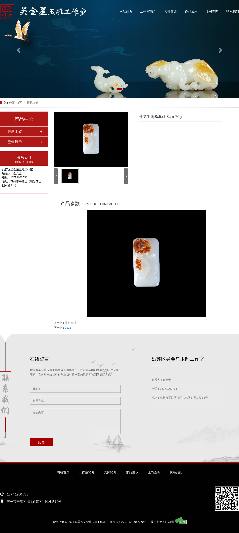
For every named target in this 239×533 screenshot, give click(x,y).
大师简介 (170, 11)
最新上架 (33, 102)
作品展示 (191, 11)
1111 (68, 327)
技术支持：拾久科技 (163, 521)
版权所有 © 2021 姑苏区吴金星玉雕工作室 (79, 521)
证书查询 (212, 11)
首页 (19, 102)
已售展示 (15, 142)
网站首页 (126, 11)
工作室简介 (148, 11)
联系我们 (232, 11)
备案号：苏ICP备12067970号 (128, 521)
